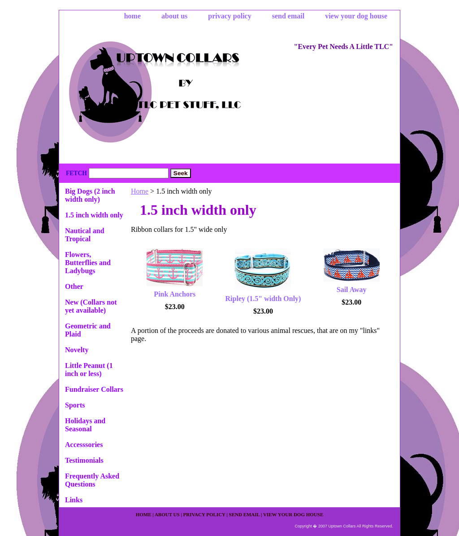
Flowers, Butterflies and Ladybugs (88, 263)
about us (174, 16)
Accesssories (84, 444)
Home (139, 191)
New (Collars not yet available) (91, 306)
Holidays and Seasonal (85, 425)
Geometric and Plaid (88, 330)
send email (288, 16)
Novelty (76, 350)
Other (74, 286)
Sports (75, 405)
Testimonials (84, 460)
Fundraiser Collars (94, 389)
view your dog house (356, 16)
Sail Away (352, 289)
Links (73, 500)
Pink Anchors (174, 294)
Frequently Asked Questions (92, 480)
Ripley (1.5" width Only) (263, 298)
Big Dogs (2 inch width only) (90, 195)
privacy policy (229, 16)
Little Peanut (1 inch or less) (89, 369)
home (132, 16)
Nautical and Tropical (84, 235)
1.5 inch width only (94, 215)
